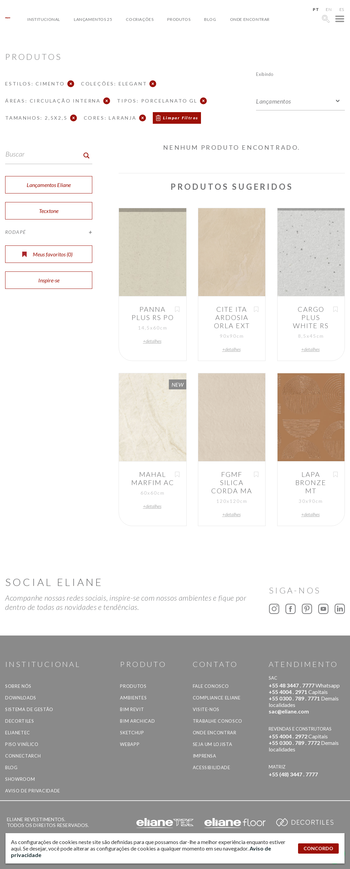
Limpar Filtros (181, 117)
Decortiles (19, 721)
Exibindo (264, 74)
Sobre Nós (18, 686)
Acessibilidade (211, 767)
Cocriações (139, 19)
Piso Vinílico (21, 744)
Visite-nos (206, 709)
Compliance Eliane (217, 697)
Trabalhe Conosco (217, 721)
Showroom (20, 779)
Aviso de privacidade (32, 790)
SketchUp (132, 732)
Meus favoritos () (47, 254)
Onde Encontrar (250, 19)
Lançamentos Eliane (49, 185)
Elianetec (17, 732)
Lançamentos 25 (93, 19)
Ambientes (133, 697)
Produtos (178, 19)
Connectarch (23, 756)
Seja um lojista (212, 744)
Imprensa (204, 756)
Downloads (20, 697)
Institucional (43, 19)
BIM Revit (132, 709)
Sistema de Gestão (29, 709)
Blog (210, 19)
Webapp (129, 744)
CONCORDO (318, 848)
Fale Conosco (211, 686)
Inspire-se (48, 280)
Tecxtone (48, 211)
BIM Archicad (137, 721)
